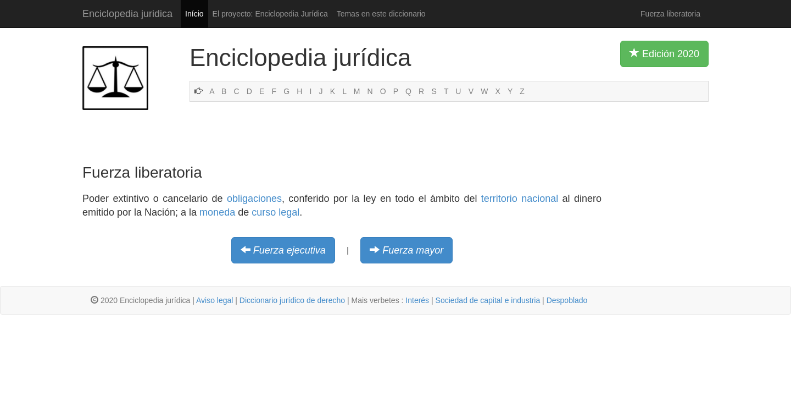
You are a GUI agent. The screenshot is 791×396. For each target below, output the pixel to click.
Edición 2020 (664, 53)
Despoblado (567, 300)
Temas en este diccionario (381, 13)
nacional (539, 198)
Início (194, 13)
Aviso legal (214, 300)
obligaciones (254, 198)
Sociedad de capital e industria (488, 300)
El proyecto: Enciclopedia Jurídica (270, 13)
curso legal (275, 212)
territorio (499, 198)
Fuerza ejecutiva (289, 250)
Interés (417, 300)
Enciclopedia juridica (127, 13)
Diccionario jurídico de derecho (292, 300)
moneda (217, 212)
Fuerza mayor (412, 250)
